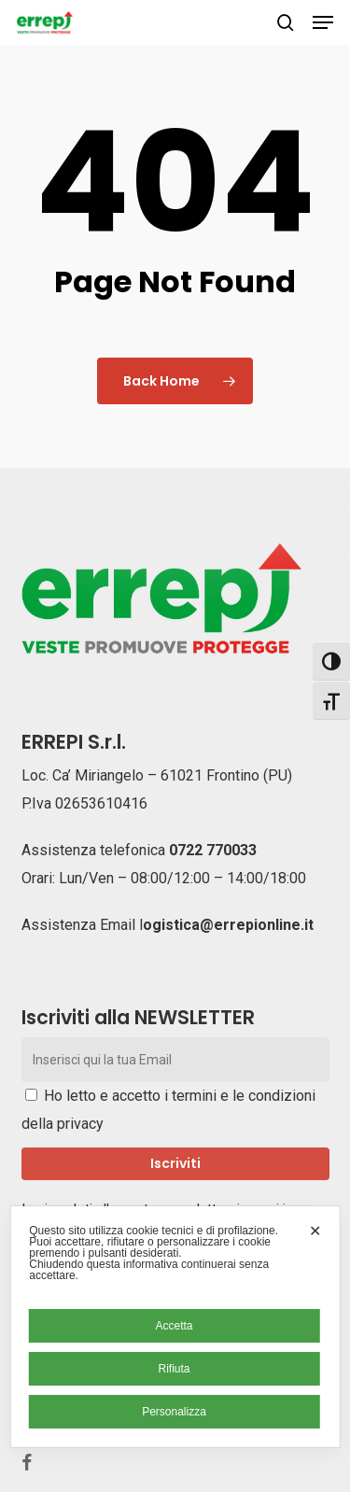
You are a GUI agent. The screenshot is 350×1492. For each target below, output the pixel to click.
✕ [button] (315, 1231)
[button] (323, 22)
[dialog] (175, 1326)
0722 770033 (213, 850)
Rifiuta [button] (173, 1368)
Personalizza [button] (174, 1411)
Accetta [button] (173, 1325)
